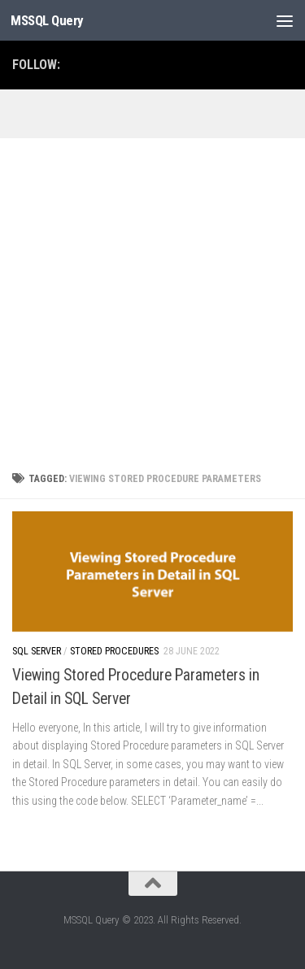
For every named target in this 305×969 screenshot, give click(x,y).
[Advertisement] (152, 298)
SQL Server (36, 651)
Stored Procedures (114, 651)
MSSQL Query (47, 20)
